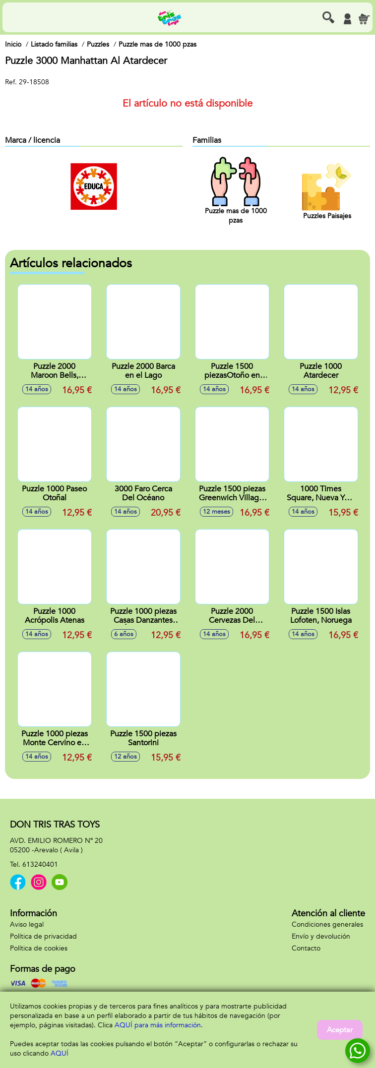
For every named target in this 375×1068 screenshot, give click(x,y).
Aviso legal (27, 924)
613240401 (40, 864)
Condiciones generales (327, 924)
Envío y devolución (321, 936)
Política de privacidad (43, 936)
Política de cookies (38, 948)
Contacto (306, 948)
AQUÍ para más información (158, 1025)
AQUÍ (59, 1053)
